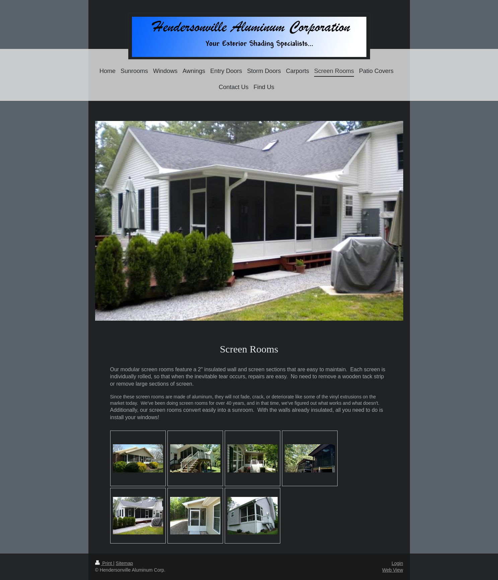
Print (104, 563)
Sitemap (124, 563)
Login (397, 563)
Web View (392, 570)
